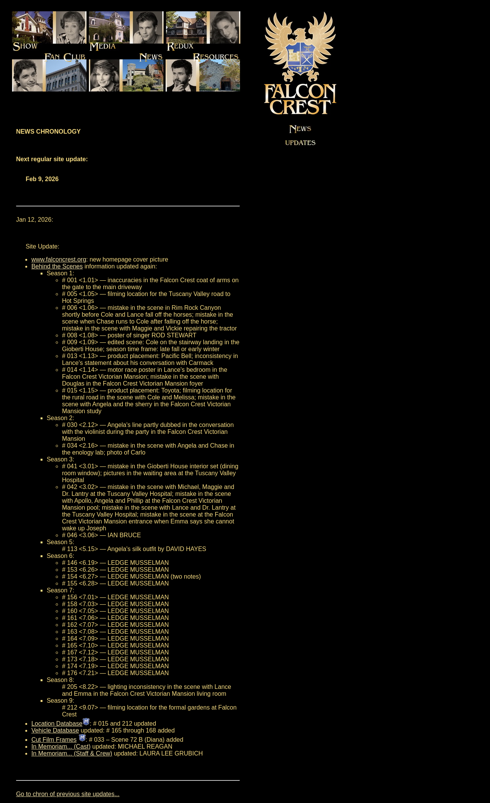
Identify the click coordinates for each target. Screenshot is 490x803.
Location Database (56, 723)
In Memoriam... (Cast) (61, 746)
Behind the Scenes (57, 266)
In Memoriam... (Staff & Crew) (71, 753)
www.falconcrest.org (58, 259)
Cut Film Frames (54, 739)
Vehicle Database (55, 730)
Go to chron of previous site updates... (67, 794)
